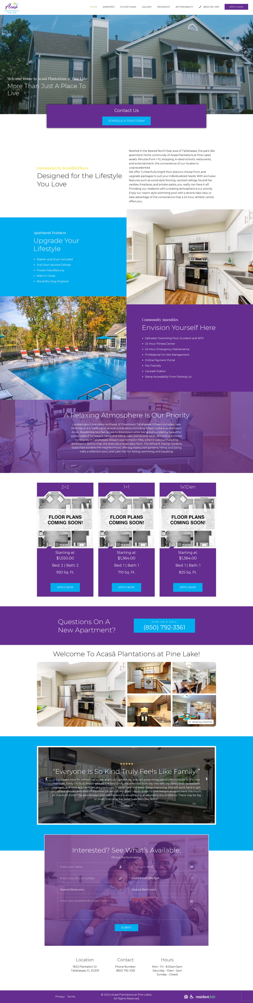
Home (93, 6)
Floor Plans (128, 6)
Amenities (109, 6)
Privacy (60, 996)
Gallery (147, 6)
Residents (163, 6)
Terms (71, 996)
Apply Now (236, 6)
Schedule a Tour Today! (126, 120)
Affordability (185, 6)
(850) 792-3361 (209, 6)
